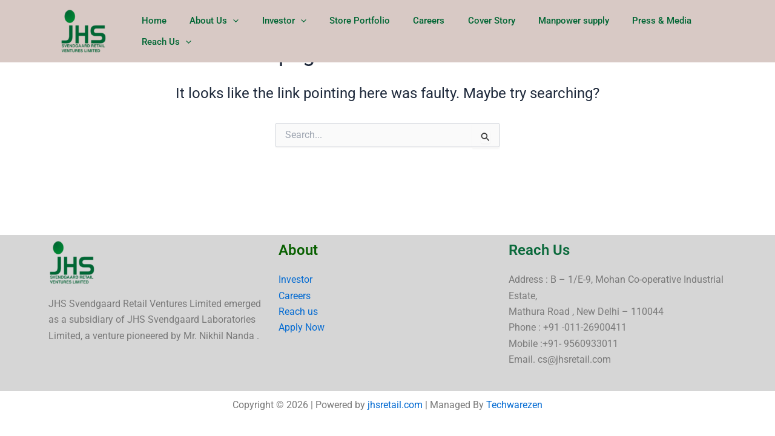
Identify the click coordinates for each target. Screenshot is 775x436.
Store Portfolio (365, 31)
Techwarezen (514, 405)
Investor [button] (294, 31)
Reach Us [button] (720, 31)
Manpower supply (564, 31)
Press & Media (647, 31)
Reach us (298, 311)
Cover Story (486, 31)
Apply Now (302, 327)
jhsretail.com (395, 405)
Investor (295, 279)
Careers (429, 31)
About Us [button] (229, 31)
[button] (248, 31)
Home (174, 31)
